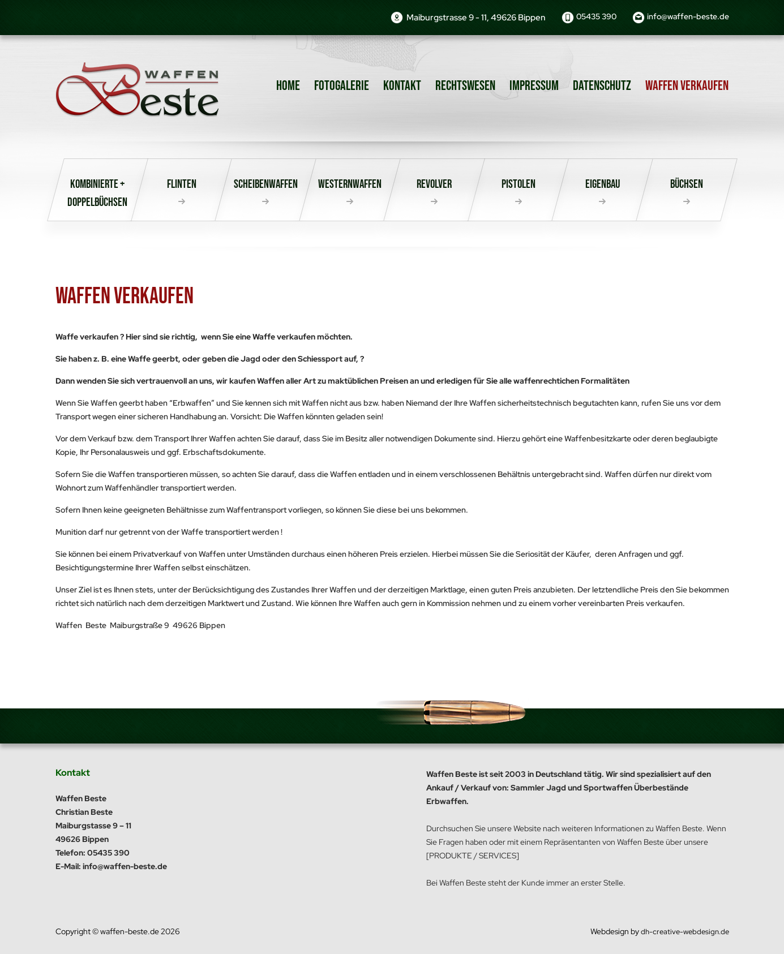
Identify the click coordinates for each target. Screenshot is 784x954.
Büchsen (687, 186)
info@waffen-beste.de (684, 17)
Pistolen (518, 186)
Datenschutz (602, 86)
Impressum (534, 86)
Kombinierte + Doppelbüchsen (97, 196)
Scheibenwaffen (266, 186)
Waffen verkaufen (687, 86)
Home (288, 86)
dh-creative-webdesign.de (682, 931)
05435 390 (585, 17)
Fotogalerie (341, 86)
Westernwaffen (350, 186)
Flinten (182, 186)
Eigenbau (602, 186)
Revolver (434, 186)
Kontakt (402, 86)
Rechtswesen (465, 86)
